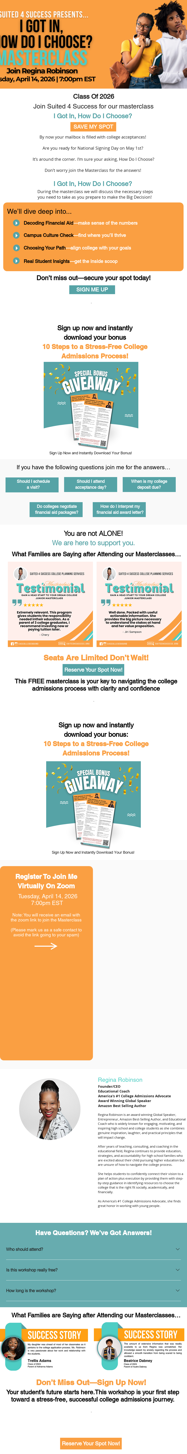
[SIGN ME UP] (92, 289)
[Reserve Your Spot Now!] (93, 670)
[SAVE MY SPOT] (93, 126)
